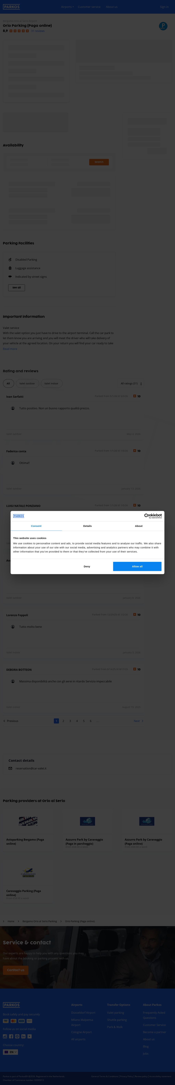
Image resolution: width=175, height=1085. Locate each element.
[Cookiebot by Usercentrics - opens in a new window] (147, 516)
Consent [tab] (36, 525)
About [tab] (139, 525)
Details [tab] (87, 525)
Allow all (137, 566)
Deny (87, 566)
